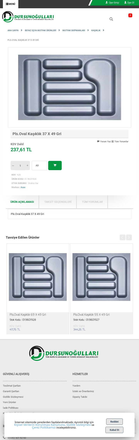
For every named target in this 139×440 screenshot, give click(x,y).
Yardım (76, 385)
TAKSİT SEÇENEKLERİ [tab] (58, 201)
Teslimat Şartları (12, 385)
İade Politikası (10, 407)
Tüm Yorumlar (119, 141)
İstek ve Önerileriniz (83, 391)
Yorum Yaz (104, 141)
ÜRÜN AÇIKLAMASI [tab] (22, 201)
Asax (23, 187)
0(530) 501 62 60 (14, 437)
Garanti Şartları (11, 391)
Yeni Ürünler (9, 402)
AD (37, 165)
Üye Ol (129, 2)
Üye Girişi (112, 2)
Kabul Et (114, 430)
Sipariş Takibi (79, 396)
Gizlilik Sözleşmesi (13, 396)
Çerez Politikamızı (44, 427)
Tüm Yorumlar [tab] (92, 201)
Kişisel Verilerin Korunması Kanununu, (40, 425)
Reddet (114, 421)
